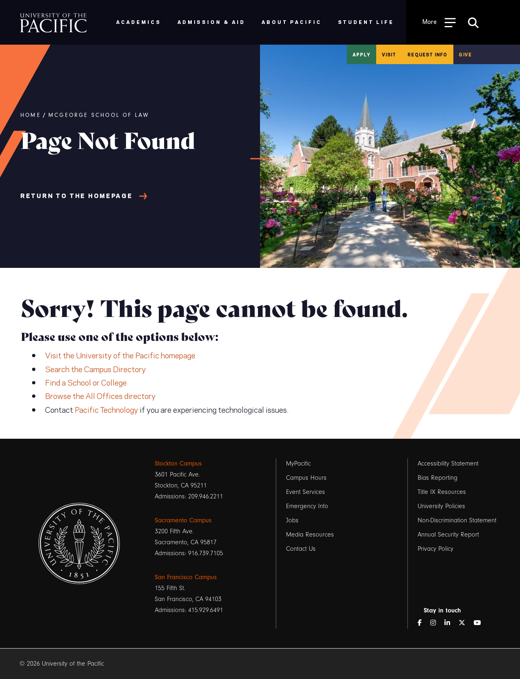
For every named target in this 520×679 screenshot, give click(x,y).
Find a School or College (86, 382)
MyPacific (298, 463)
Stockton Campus (178, 463)
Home (30, 115)
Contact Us (301, 548)
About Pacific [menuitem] (291, 21)
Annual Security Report (448, 534)
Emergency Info (307, 506)
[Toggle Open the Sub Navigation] (439, 22)
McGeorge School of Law (98, 115)
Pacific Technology (106, 409)
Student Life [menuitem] (366, 21)
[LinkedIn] (450, 623)
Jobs (292, 520)
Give (465, 54)
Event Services (305, 492)
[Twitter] (465, 623)
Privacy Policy (435, 548)
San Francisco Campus (186, 577)
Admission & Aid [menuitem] (211, 21)
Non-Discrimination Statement (457, 520)
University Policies (441, 506)
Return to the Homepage (76, 195)
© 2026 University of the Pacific (62, 663)
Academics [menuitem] (138, 21)
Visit (389, 54)
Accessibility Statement (448, 463)
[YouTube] (481, 623)
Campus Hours (306, 477)
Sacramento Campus (183, 520)
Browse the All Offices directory (100, 395)
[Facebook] (423, 623)
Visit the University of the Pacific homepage (120, 354)
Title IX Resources (442, 492)
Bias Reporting (437, 477)
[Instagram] (436, 623)
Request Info (427, 54)
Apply (361, 54)
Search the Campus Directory (95, 368)
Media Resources (310, 534)
